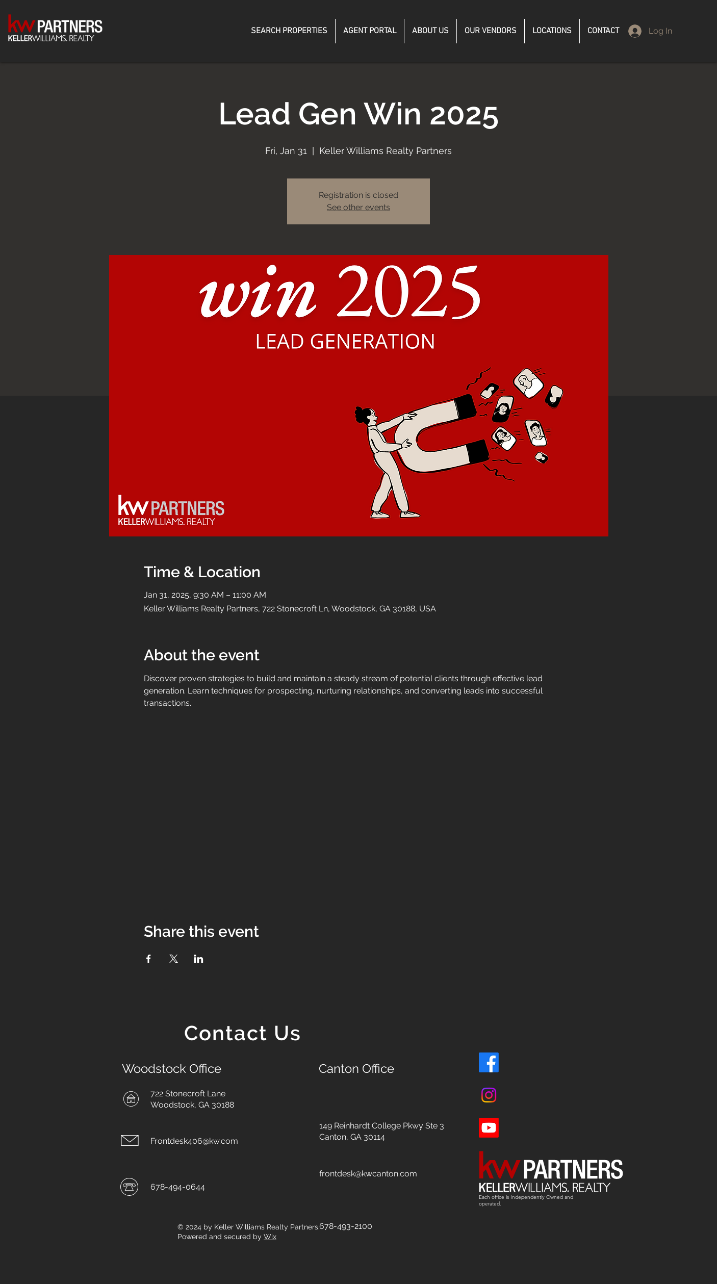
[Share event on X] (173, 959)
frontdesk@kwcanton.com (368, 1173)
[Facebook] (489, 1062)
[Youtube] (489, 1128)
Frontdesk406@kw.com (194, 1141)
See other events (358, 207)
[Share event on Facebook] (148, 959)
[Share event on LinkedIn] (198, 959)
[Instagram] (489, 1095)
